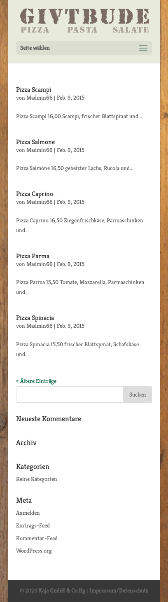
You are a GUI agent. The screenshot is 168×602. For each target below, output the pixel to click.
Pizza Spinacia (35, 317)
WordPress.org (34, 550)
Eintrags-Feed (33, 525)
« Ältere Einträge (36, 381)
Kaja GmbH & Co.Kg (61, 590)
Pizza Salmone (35, 142)
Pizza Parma (32, 256)
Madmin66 (39, 97)
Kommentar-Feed (37, 538)
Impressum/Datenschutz (118, 590)
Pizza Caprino (34, 193)
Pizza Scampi (33, 89)
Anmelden (28, 512)
